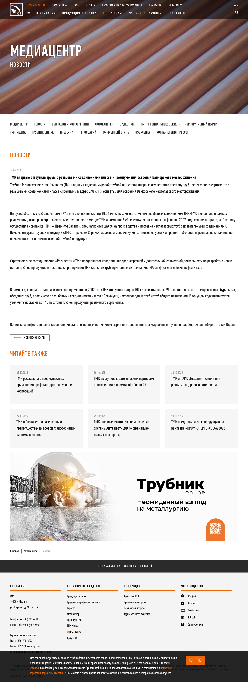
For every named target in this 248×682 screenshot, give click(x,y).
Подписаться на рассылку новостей (124, 566)
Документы (72, 638)
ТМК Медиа (18, 133)
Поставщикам (60, 5)
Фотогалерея (104, 124)
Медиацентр (175, 5)
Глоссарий (88, 133)
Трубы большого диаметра (137, 614)
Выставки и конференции (70, 124)
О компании (46, 13)
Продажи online (36, 5)
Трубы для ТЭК (131, 596)
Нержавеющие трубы (134, 608)
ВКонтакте (192, 603)
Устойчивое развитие (146, 13)
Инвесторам (112, 13)
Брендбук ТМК (74, 620)
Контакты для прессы (172, 133)
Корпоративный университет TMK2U (122, 5)
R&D (77, 5)
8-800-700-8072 (24, 641)
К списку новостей (29, 337)
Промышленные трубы (135, 602)
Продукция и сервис (79, 13)
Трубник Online (43, 133)
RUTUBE (191, 617)
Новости (40, 124)
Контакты (178, 13)
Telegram (192, 596)
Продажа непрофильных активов (83, 602)
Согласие (35, 668)
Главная (14, 551)
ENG (236, 6)
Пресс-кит (67, 133)
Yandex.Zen (193, 610)
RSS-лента (142, 133)
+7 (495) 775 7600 (29, 619)
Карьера (90, 5)
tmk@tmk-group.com (28, 625)
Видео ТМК (127, 124)
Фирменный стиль (116, 133)
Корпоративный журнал (202, 124)
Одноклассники (196, 624)
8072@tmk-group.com (29, 646)
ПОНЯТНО (195, 660)
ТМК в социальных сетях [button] (159, 124)
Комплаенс (155, 5)
